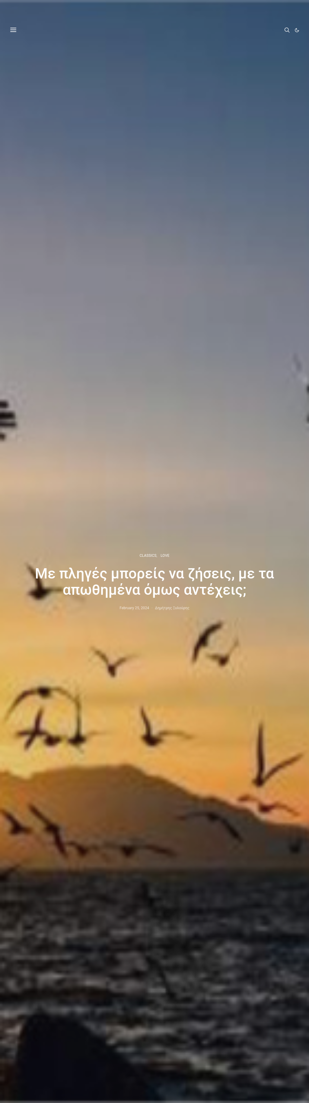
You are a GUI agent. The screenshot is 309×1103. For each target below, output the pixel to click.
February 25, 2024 (134, 608)
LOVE (165, 555)
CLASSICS (148, 555)
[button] (297, 30)
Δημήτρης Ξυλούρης (172, 608)
